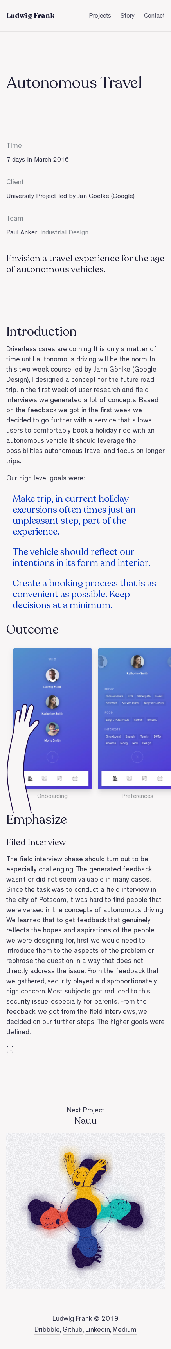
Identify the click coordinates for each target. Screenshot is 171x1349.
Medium (125, 1330)
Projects (100, 16)
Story (128, 16)
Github (73, 1330)
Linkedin (97, 1330)
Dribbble (47, 1330)
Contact (154, 16)
